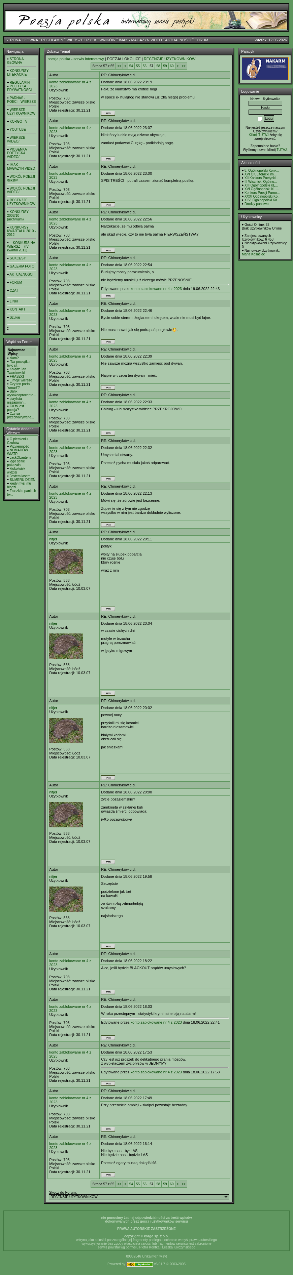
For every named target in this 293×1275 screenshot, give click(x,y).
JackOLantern (20, 457)
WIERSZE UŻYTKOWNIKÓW (91, 40)
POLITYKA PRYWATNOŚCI (19, 88)
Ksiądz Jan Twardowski (16, 371)
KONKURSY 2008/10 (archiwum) (18, 215)
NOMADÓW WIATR (17, 452)
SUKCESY (18, 258)
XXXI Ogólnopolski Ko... (263, 196)
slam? (14, 358)
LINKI (14, 301)
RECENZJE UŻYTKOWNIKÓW (21, 202)
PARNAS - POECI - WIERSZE (21, 100)
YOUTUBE (18, 129)
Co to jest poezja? (15, 408)
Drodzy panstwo (257, 204)
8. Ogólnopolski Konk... (262, 170)
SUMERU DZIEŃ (22, 480)
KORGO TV (19, 121)
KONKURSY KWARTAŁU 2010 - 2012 (21, 231)
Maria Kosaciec (253, 254)
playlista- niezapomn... (16, 400)
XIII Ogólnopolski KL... (261, 185)
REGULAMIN (52, 40)
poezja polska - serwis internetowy (75, 59)
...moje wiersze (21, 380)
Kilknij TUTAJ (258, 135)
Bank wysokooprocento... (21, 393)
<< (119, 66)
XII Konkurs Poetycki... (262, 178)
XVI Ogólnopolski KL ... (262, 189)
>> (184, 66)
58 (158, 66)
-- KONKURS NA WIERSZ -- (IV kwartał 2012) (21, 246)
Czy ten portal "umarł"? (18, 385)
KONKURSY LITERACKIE (18, 72)
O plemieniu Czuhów (17, 441)
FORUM (201, 40)
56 (144, 66)
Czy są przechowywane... (20, 415)
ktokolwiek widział (16, 470)
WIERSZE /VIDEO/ (16, 139)
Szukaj (15, 317)
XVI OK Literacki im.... (261, 174)
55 (138, 66)
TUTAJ (281, 150)
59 (165, 66)
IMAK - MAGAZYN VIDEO (140, 40)
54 (131, 66)
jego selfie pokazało (16, 463)
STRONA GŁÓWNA (21, 40)
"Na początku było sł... (18, 363)
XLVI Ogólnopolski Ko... (262, 200)
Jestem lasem (20, 476)
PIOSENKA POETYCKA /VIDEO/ (17, 153)
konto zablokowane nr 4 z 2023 (156, 289)
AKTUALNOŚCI (178, 40)
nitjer (53, 539)
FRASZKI (17, 376)
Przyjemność (19, 446)
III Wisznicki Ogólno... (261, 181)
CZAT (14, 290)
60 (172, 66)
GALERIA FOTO (22, 266)
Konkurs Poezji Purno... (262, 193)
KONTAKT (17, 309)
